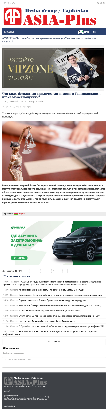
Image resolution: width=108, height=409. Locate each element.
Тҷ (9, 2)
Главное (9, 31)
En (13, 2)
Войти (101, 2)
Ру (5, 2)
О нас (7, 391)
